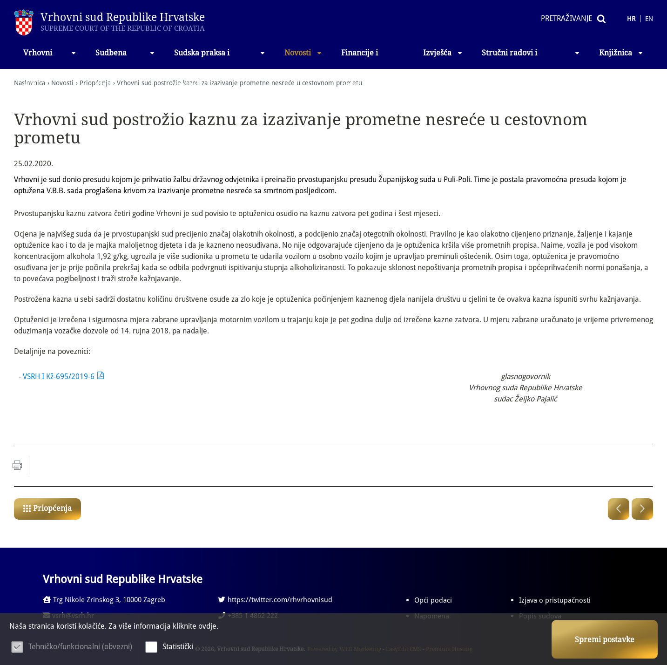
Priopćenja (52, 508)
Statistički (177, 646)
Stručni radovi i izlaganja (531, 58)
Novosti (303, 52)
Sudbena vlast (125, 58)
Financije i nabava (359, 58)
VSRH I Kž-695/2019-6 (58, 376)
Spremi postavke (604, 639)
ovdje (207, 626)
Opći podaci (433, 600)
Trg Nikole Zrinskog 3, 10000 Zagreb (104, 600)
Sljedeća (642, 509)
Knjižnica (621, 52)
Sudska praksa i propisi (220, 58)
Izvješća (443, 52)
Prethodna (618, 509)
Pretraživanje (566, 18)
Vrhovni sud (50, 58)
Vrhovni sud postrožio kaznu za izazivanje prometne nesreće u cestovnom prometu (239, 83)
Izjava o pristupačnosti (555, 600)
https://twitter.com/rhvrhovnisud (275, 600)
